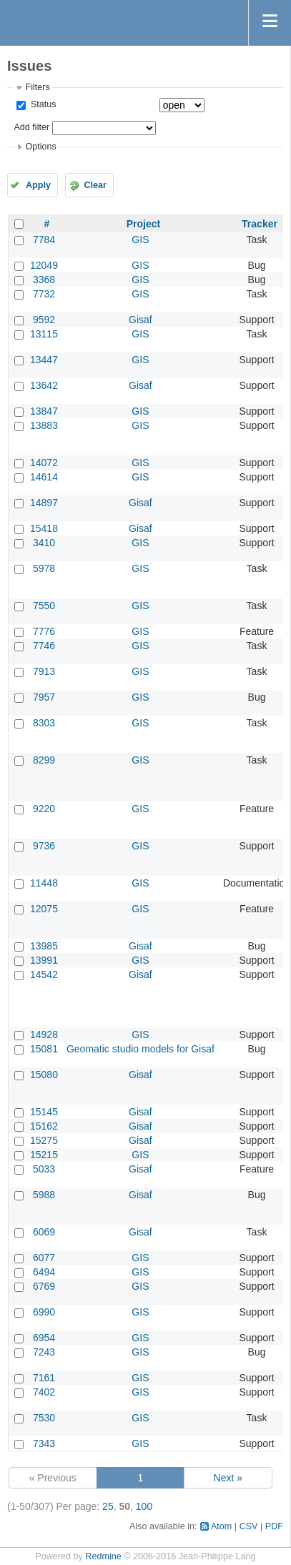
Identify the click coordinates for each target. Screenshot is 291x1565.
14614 (44, 477)
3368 (44, 279)
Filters (37, 87)
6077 (44, 1257)
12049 (44, 265)
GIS (140, 239)
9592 (44, 319)
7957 (44, 697)
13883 (44, 425)
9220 (44, 808)
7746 (44, 645)
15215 (44, 1154)
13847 (44, 411)
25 (108, 1506)
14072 (44, 462)
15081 (44, 1049)
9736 (44, 845)
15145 (44, 1111)
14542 (44, 974)
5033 (44, 1169)
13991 (44, 960)
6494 (44, 1272)
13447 (44, 359)
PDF (274, 1526)
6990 (44, 1312)
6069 (44, 1232)
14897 (44, 502)
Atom (221, 1526)
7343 (44, 1443)
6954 (44, 1337)
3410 (44, 542)
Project (143, 223)
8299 (44, 760)
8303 (44, 723)
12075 (44, 908)
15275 (44, 1140)
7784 (44, 239)
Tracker (259, 223)
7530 (44, 1417)
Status (42, 104)
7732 (44, 294)
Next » (228, 1477)
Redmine (103, 1556)
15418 (44, 528)
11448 (44, 883)
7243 (44, 1352)
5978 (44, 568)
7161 (44, 1377)
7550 (44, 605)
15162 (44, 1126)
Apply (38, 185)
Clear (95, 185)
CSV (249, 1526)
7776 (44, 631)
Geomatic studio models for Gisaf (140, 1049)
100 (144, 1506)
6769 (44, 1286)
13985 (44, 946)
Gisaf (140, 319)
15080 (44, 1074)
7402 (44, 1392)
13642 (44, 385)
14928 (44, 1034)
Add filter (31, 127)
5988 (44, 1194)
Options (40, 147)
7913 (44, 671)
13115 (44, 334)
